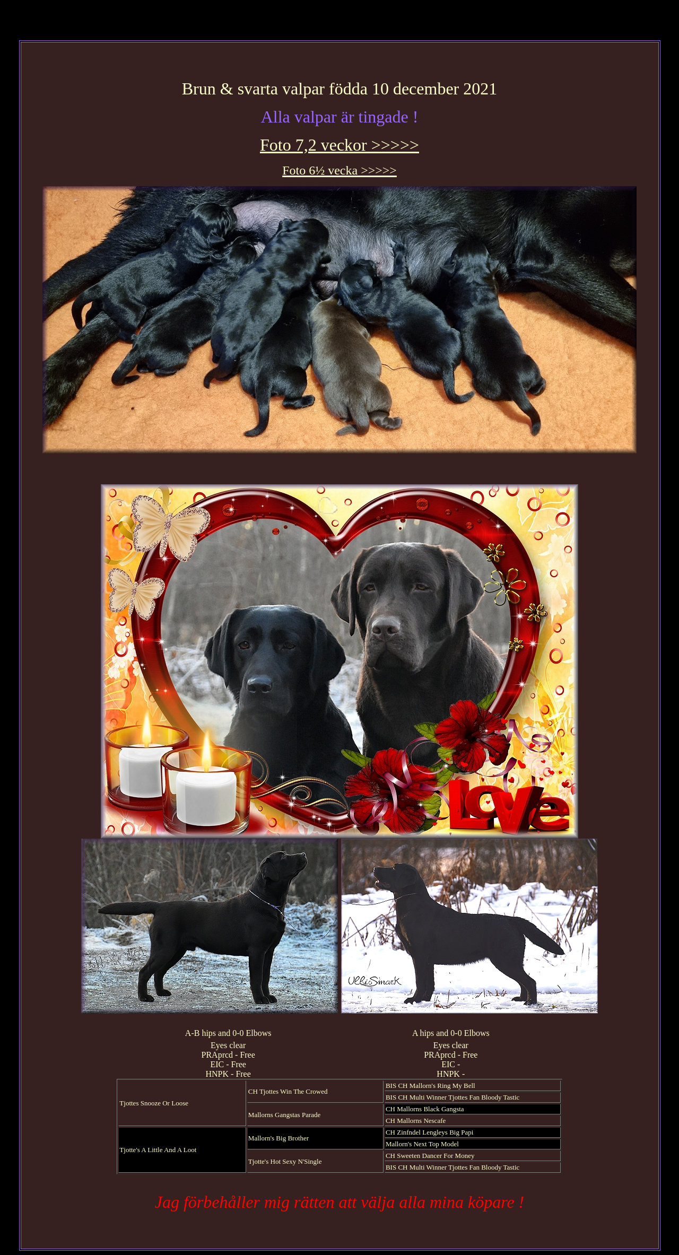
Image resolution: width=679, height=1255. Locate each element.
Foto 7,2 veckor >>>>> (339, 144)
